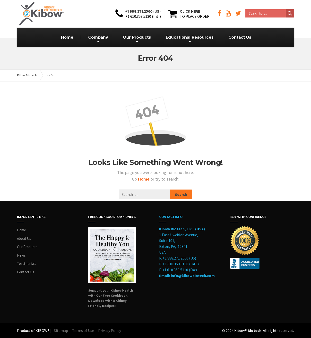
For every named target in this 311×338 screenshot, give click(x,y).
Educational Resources (190, 37)
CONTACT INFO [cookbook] (170, 217)
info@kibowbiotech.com (193, 275)
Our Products (137, 37)
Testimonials (26, 263)
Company (98, 37)
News (21, 255)
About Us (24, 238)
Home (67, 37)
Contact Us (239, 37)
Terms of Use (83, 330)
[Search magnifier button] (290, 13)
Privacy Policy (109, 330)
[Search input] (267, 13)
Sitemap (61, 330)
